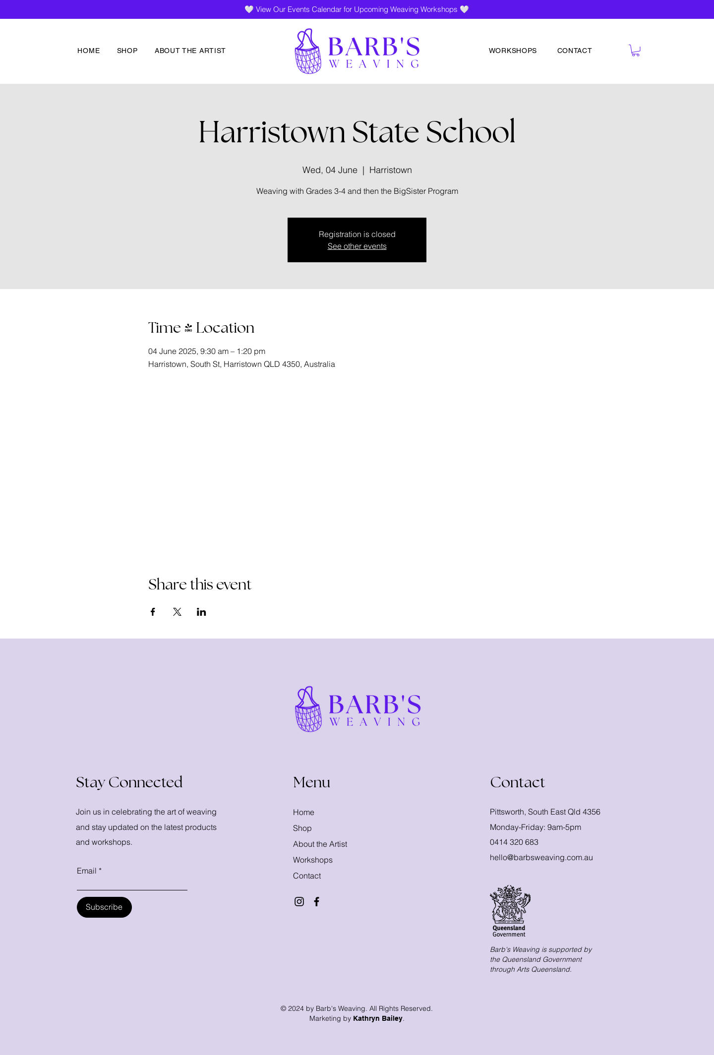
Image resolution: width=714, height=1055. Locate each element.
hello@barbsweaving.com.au (541, 857)
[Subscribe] (104, 907)
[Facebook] (316, 901)
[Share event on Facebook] (153, 612)
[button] (636, 51)
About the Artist (320, 844)
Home (303, 812)
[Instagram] (299, 901)
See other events (357, 246)
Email (87, 871)
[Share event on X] (177, 612)
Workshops (313, 860)
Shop (302, 828)
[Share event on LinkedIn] (201, 612)
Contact (307, 875)
